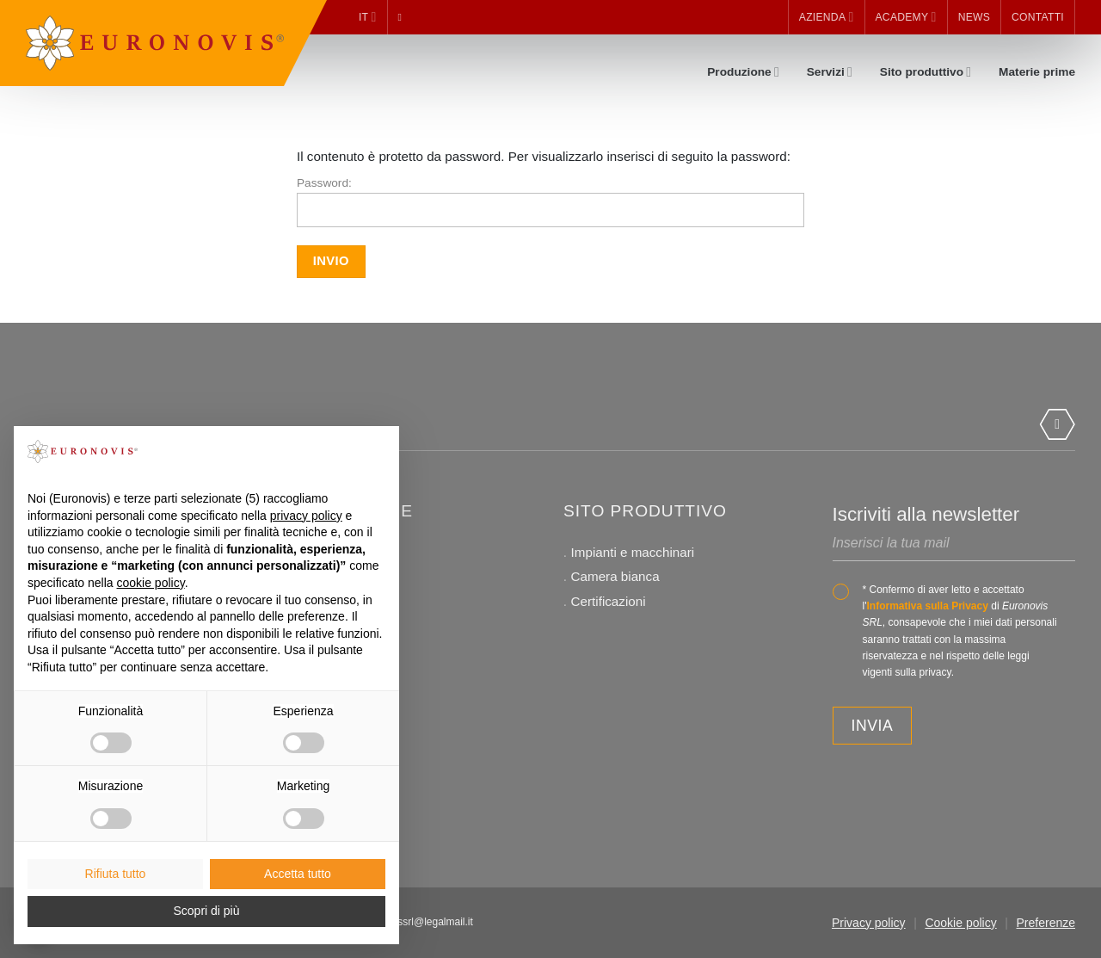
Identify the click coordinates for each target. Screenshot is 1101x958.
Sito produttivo (925, 72)
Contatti (1038, 17)
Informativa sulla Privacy (926, 606)
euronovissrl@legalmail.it (415, 922)
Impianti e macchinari (633, 552)
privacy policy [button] (306, 515)
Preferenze (1046, 923)
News (974, 17)
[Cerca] (403, 17)
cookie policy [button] (151, 583)
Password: (550, 201)
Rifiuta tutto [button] (115, 874)
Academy (906, 17)
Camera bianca (615, 576)
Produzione (742, 72)
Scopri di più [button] (206, 911)
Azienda (826, 17)
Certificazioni (608, 601)
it (368, 17)
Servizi (829, 72)
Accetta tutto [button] (297, 874)
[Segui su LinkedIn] (1057, 424)
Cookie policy (960, 923)
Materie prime (1037, 71)
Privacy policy (869, 923)
